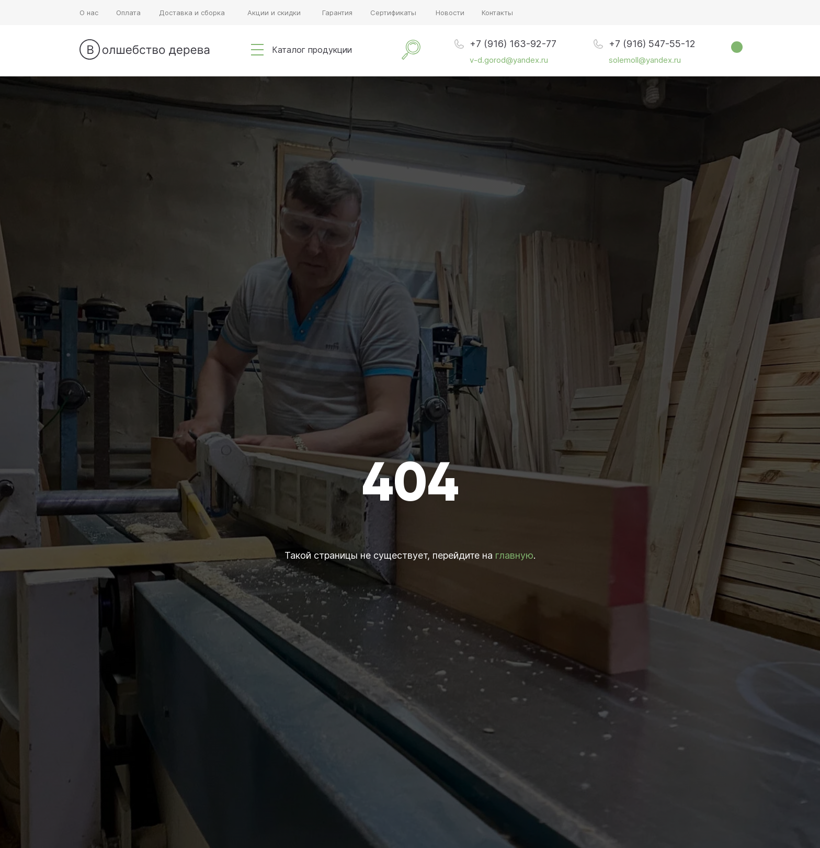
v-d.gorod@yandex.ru (509, 60)
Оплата (128, 12)
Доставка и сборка (192, 12)
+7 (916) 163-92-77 (513, 43)
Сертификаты (393, 12)
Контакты (497, 12)
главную (514, 555)
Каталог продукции (312, 49)
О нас (88, 12)
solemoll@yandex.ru (645, 60)
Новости (450, 12)
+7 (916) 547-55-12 (652, 43)
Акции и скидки (274, 12)
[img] (257, 49)
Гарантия (337, 12)
